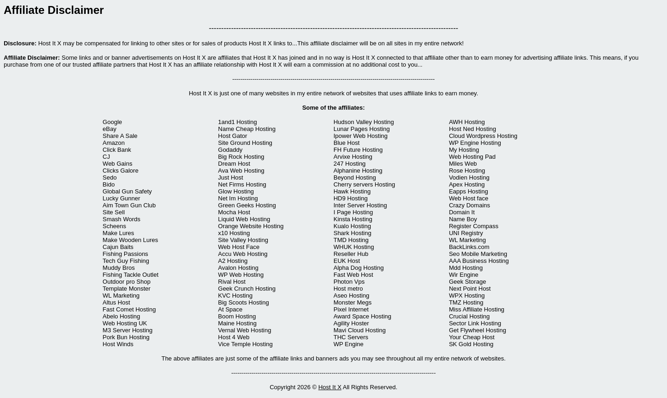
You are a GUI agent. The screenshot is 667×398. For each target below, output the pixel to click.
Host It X (329, 387)
